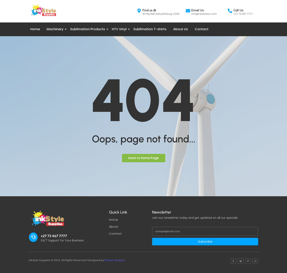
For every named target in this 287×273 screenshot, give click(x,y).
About (113, 226)
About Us (180, 29)
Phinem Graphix (115, 260)
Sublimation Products (88, 29)
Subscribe (205, 241)
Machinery (56, 29)
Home (35, 29)
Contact (201, 29)
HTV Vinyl (120, 29)
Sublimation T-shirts (149, 29)
